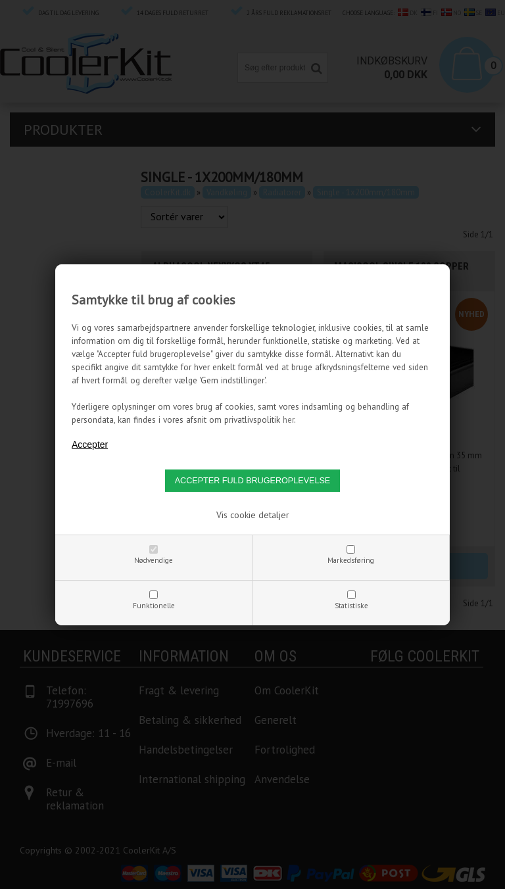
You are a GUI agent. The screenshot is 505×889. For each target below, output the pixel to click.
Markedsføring (350, 560)
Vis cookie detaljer (252, 515)
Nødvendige (153, 560)
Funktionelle (154, 605)
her (288, 419)
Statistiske (351, 605)
